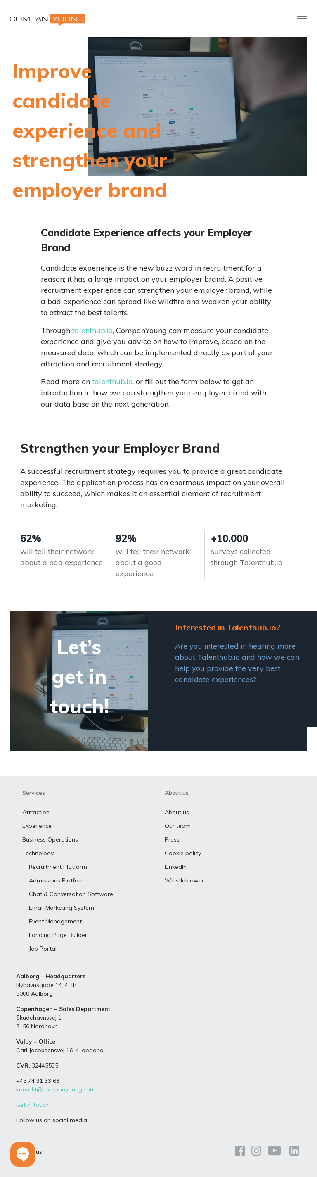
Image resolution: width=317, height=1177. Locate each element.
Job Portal (43, 948)
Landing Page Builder (58, 935)
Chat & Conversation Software (71, 894)
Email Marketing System (61, 907)
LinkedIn (176, 866)
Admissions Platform (57, 880)
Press (172, 839)
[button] (22, 1154)
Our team (178, 826)
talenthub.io (92, 330)
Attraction (36, 812)
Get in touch (32, 1104)
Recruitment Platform (58, 866)
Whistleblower (184, 880)
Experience (37, 826)
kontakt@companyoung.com (55, 1089)
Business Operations (50, 839)
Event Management (55, 921)
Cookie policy (183, 853)
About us (177, 812)
